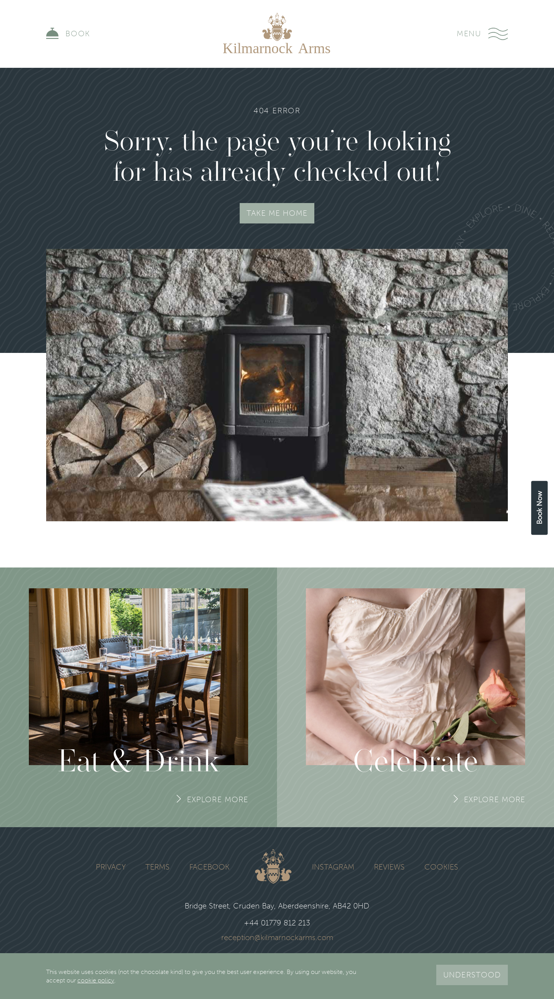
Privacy (111, 867)
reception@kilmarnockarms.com (277, 938)
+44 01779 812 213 (277, 923)
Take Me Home (277, 213)
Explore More (217, 799)
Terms (157, 867)
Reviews (389, 867)
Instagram (333, 867)
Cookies (441, 867)
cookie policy (95, 980)
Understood (472, 974)
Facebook (209, 867)
